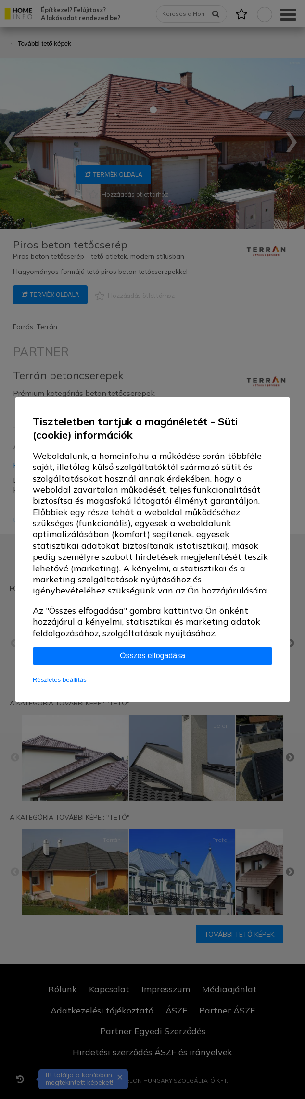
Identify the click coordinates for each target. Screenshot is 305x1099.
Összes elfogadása (152, 656)
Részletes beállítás (60, 679)
